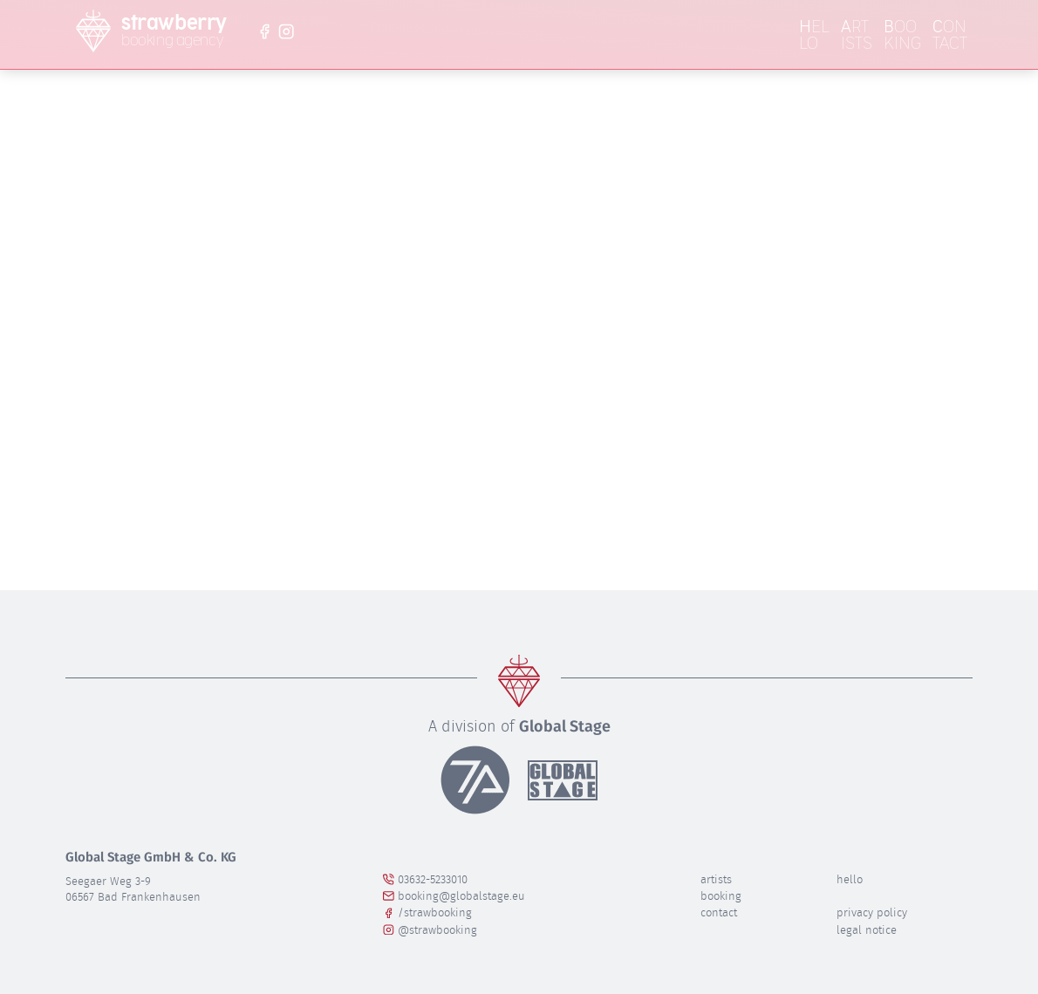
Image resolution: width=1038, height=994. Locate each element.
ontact (949, 35)
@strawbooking (430, 930)
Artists (716, 879)
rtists (856, 35)
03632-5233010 (425, 879)
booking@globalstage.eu (454, 896)
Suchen (615, 470)
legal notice (867, 930)
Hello (850, 879)
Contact (718, 912)
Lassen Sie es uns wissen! (476, 352)
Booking (720, 896)
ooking (902, 35)
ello (814, 35)
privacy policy (872, 912)
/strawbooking (427, 912)
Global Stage (565, 726)
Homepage (755, 377)
